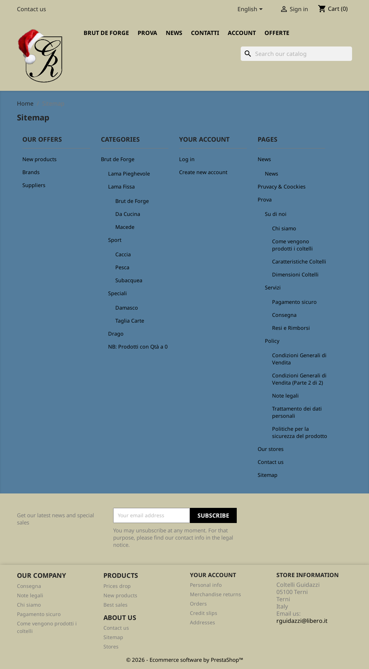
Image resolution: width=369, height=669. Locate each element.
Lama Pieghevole (129, 173)
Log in (187, 159)
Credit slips (203, 613)
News (174, 33)
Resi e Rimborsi (291, 327)
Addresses (202, 622)
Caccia (123, 254)
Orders (198, 603)
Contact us (31, 9)
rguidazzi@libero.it (302, 621)
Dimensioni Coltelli (295, 274)
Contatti (205, 33)
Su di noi (275, 214)
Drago (116, 333)
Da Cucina (127, 214)
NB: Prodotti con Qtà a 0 (138, 346)
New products (39, 159)
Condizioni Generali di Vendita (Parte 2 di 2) (299, 379)
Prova (147, 33)
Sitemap (267, 474)
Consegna (284, 314)
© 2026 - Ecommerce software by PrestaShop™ (184, 659)
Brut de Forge (106, 33)
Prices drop (117, 585)
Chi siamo (284, 228)
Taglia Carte (129, 320)
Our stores (271, 449)
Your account (213, 575)
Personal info (206, 584)
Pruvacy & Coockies (282, 186)
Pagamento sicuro (294, 301)
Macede (124, 226)
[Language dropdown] (251, 9)
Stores (111, 646)
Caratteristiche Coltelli (299, 261)
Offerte (276, 33)
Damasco (126, 307)
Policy (272, 340)
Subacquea (128, 280)
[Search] (296, 53)
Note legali (285, 395)
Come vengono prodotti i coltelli (292, 245)
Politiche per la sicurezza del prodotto (299, 432)
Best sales (115, 604)
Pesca (122, 267)
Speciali (117, 293)
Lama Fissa (121, 186)
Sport (114, 239)
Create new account (203, 172)
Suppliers (33, 185)
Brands (31, 172)
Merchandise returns (215, 594)
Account (242, 33)
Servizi (273, 287)
